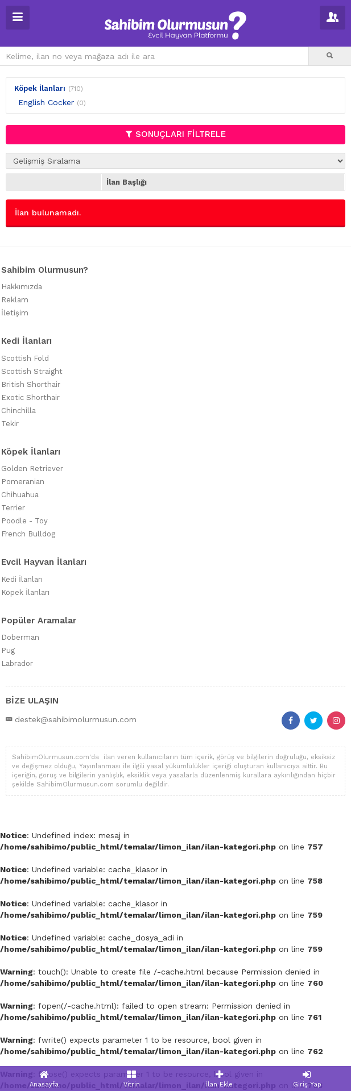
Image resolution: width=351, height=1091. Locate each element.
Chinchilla (18, 410)
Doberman (20, 637)
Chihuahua (20, 494)
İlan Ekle (219, 1078)
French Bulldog (28, 534)
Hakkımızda (21, 286)
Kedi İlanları (22, 579)
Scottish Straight (32, 371)
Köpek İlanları (39, 88)
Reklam (14, 299)
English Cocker (46, 102)
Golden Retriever (32, 468)
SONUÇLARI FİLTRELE (176, 134)
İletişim (14, 313)
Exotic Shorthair (30, 397)
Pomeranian (22, 481)
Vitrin (131, 1078)
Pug (8, 650)
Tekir (10, 423)
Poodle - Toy (24, 521)
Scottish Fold (25, 358)
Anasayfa (44, 1078)
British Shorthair (30, 384)
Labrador (17, 663)
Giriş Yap (307, 1078)
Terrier (13, 507)
